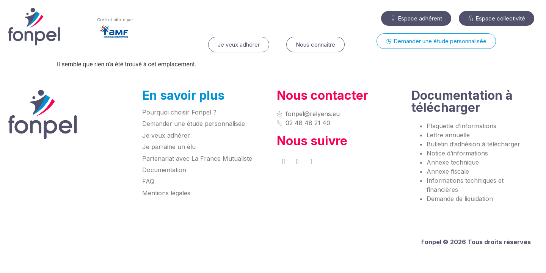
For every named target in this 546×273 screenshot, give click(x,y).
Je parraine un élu (169, 147)
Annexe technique (453, 162)
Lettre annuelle (448, 135)
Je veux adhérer (166, 135)
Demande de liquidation (460, 198)
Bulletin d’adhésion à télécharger (473, 144)
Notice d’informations (457, 153)
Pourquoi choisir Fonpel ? (179, 112)
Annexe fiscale (448, 171)
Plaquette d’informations (461, 126)
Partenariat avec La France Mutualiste (197, 158)
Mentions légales (166, 193)
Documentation (164, 170)
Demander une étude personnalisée (193, 123)
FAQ (148, 181)
